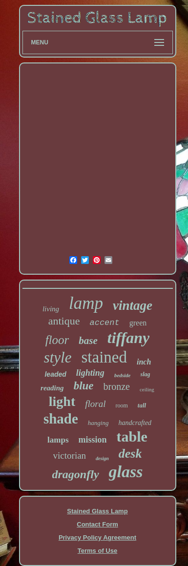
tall (142, 405)
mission (93, 440)
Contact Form (97, 524)
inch (144, 362)
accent (105, 322)
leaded (55, 374)
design (102, 458)
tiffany (128, 337)
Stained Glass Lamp (97, 511)
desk (130, 453)
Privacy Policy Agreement (97, 537)
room (122, 405)
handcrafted (134, 422)
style (58, 357)
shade (60, 418)
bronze (117, 386)
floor (57, 339)
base (88, 340)
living (50, 309)
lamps (57, 440)
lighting (90, 373)
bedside (122, 375)
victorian (69, 455)
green (138, 323)
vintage (132, 305)
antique (64, 321)
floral (95, 404)
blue (84, 386)
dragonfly (75, 474)
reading (52, 388)
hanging (98, 422)
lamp (86, 303)
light (62, 401)
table (132, 436)
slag (145, 374)
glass (126, 472)
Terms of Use (97, 550)
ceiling (147, 389)
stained (103, 357)
